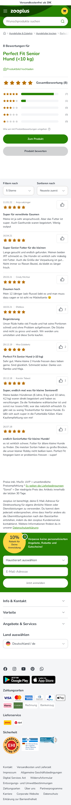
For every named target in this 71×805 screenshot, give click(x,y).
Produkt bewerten (35, 151)
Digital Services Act (14, 778)
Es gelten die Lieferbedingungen (45, 486)
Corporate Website (28, 794)
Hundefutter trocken (46, 33)
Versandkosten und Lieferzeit (34, 767)
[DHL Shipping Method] (7, 723)
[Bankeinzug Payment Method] (47, 705)
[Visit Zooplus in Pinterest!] (32, 669)
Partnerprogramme (51, 788)
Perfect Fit (65, 33)
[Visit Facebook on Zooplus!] (5, 669)
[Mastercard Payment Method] (18, 698)
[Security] (11, 746)
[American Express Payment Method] (28, 698)
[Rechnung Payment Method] (31, 705)
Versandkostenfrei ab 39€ (35, 2)
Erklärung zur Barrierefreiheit (20, 799)
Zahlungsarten (11, 788)
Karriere (7, 794)
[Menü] (5, 11)
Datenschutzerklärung (25, 527)
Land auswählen (16, 635)
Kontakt (7, 767)
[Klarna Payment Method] (7, 706)
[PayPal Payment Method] (50, 698)
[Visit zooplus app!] (16, 683)
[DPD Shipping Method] (18, 723)
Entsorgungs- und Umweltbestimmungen (27, 783)
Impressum (9, 772)
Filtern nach (10, 183)
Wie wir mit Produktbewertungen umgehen (27, 129)
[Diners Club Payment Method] (39, 698)
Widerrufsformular (41, 778)
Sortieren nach (46, 183)
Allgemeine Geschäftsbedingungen (41, 772)
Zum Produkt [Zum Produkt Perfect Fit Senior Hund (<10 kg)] (35, 139)
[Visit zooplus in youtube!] (23, 669)
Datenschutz (50, 794)
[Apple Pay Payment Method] (60, 698)
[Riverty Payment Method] (18, 706)
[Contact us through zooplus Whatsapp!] (41, 669)
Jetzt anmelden (35, 583)
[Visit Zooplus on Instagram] (14, 669)
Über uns (30, 788)
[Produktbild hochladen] (18, 69)
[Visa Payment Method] (7, 698)
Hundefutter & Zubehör (21, 33)
